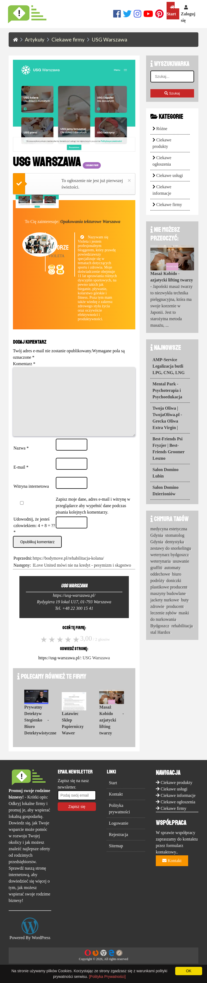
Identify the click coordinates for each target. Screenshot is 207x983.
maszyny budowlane (168, 593)
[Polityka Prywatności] (107, 976)
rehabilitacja (182, 625)
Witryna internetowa (31, 497)
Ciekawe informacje (178, 806)
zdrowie (157, 606)
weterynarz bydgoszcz (169, 554)
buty (184, 600)
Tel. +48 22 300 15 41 (74, 619)
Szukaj (172, 93)
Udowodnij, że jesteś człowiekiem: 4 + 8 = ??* (34, 536)
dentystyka (174, 541)
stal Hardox (160, 632)
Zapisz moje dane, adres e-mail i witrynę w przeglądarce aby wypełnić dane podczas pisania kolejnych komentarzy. (93, 516)
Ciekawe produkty (176, 793)
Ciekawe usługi (169, 175)
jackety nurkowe (164, 600)
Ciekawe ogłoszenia (178, 812)
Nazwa (21, 458)
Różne (161, 128)
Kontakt (116, 805)
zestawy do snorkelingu (170, 548)
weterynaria (160, 561)
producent (175, 606)
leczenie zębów (163, 613)
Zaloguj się (188, 14)
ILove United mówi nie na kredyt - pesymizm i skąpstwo (82, 576)
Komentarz (24, 363)
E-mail (21, 478)
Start (171, 10)
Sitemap (116, 856)
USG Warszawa (96, 668)
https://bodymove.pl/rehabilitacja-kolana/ (68, 569)
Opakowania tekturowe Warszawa (90, 221)
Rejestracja (118, 845)
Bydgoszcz (159, 625)
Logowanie (118, 834)
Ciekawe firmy (169, 204)
